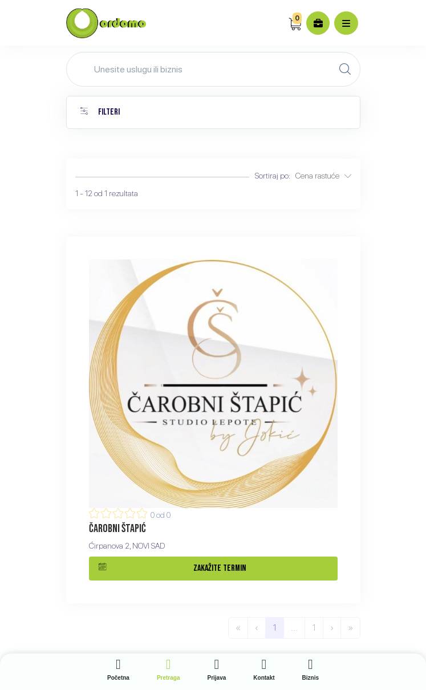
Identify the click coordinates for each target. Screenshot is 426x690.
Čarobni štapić (117, 528)
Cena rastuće (323, 175)
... (294, 627)
